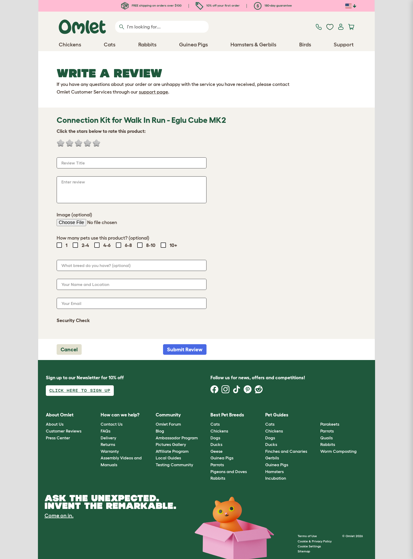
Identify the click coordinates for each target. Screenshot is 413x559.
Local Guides (168, 457)
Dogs (215, 437)
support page (153, 92)
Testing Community (174, 464)
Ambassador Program (177, 437)
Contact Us (111, 424)
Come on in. (59, 515)
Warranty (110, 451)
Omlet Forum (168, 424)
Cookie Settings (309, 546)
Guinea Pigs (221, 457)
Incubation (275, 478)
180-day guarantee (273, 5)
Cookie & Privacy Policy (315, 541)
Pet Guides (276, 414)
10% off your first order (218, 5)
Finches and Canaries (286, 451)
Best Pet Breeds (227, 414)
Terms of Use (307, 536)
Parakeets (329, 424)
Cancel (69, 349)
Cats (215, 424)
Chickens (219, 431)
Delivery (108, 437)
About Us (54, 424)
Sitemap (304, 551)
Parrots (217, 464)
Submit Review (185, 349)
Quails (326, 437)
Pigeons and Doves (228, 471)
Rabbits (217, 478)
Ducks (216, 444)
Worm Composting (338, 451)
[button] (316, 415)
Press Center (58, 437)
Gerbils (272, 457)
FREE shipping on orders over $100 (151, 5)
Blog (160, 431)
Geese (216, 451)
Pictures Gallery (171, 444)
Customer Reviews (63, 431)
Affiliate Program (172, 451)
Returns (108, 444)
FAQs (105, 431)
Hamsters (274, 471)
